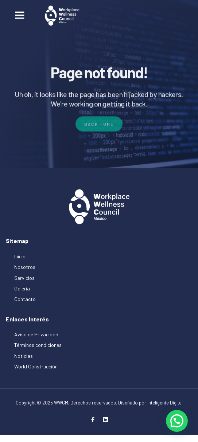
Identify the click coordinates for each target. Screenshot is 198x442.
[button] (19, 15)
